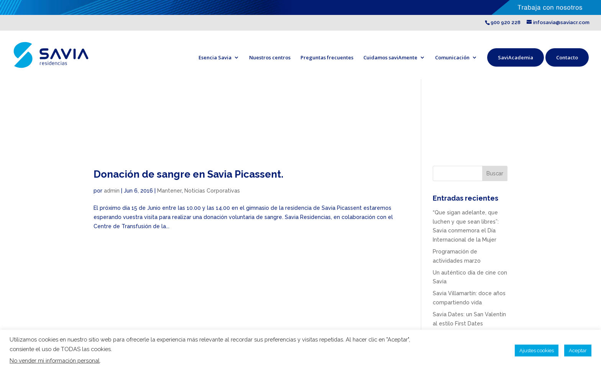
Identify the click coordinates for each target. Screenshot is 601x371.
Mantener (169, 191)
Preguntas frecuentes (326, 57)
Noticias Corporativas (212, 191)
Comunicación (452, 57)
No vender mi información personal (55, 360)
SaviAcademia (515, 57)
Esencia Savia (215, 57)
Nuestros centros (270, 57)
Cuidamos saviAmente (390, 57)
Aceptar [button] (578, 350)
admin (112, 191)
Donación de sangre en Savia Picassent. (188, 174)
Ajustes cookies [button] (536, 350)
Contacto (567, 57)
